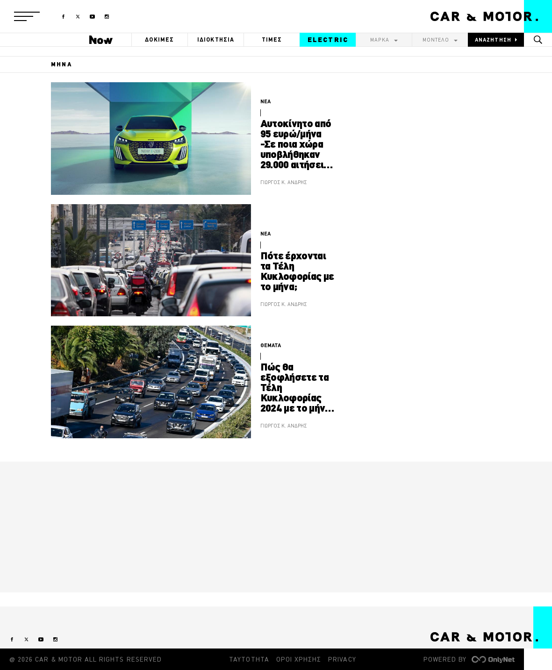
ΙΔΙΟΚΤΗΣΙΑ (216, 39)
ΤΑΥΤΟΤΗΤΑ (249, 659)
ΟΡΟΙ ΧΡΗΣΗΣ (299, 659)
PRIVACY (342, 659)
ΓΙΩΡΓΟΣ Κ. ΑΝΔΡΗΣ (283, 182)
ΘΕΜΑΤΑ (270, 345)
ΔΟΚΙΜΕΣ (159, 39)
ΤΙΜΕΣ (272, 39)
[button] (27, 16)
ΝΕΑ (265, 101)
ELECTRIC (328, 39)
